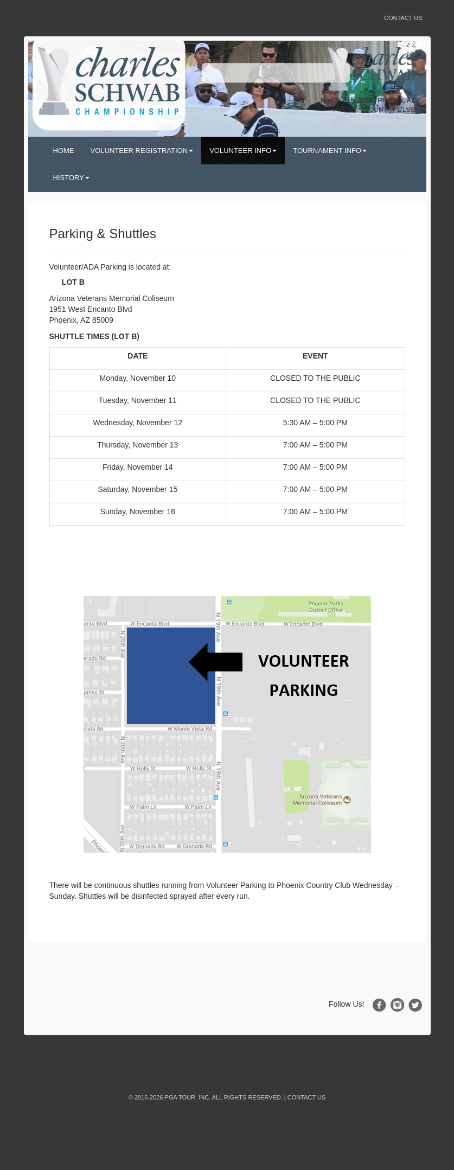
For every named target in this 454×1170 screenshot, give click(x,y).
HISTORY (71, 178)
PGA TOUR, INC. (188, 1097)
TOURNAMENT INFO (330, 150)
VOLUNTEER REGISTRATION (142, 150)
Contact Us (403, 18)
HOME (63, 150)
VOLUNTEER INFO (243, 150)
